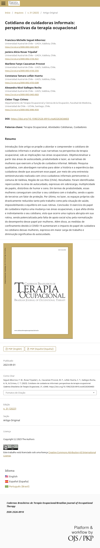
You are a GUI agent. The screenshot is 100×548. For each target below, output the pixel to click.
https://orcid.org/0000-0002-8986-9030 (22, 109)
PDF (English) (15, 348)
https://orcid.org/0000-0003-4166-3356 (22, 71)
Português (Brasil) (19, 486)
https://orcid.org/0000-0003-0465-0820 (22, 94)
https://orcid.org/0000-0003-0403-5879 (22, 47)
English (13, 476)
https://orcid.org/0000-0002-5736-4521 (22, 59)
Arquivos (19, 12)
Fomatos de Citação (15, 392)
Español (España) (19, 481)
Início (7, 12)
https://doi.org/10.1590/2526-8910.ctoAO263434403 (40, 118)
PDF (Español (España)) (42, 348)
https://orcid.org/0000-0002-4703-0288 (22, 83)
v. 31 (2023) (33, 12)
